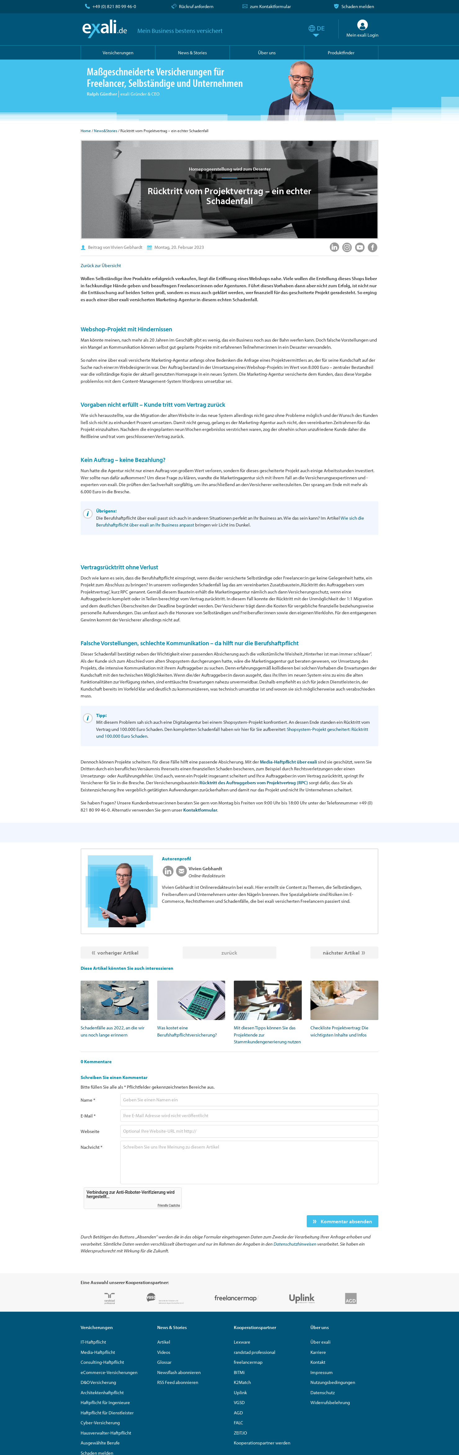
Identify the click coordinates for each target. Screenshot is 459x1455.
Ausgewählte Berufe (100, 1443)
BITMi (239, 1372)
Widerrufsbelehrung (330, 1402)
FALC (238, 1423)
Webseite (90, 1131)
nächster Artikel (341, 952)
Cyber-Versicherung (100, 1423)
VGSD (239, 1402)
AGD (238, 1413)
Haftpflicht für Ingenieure (105, 1402)
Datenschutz (322, 1392)
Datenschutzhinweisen (295, 1244)
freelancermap (248, 1362)
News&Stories (105, 130)
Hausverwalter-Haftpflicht (106, 1433)
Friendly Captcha (169, 1205)
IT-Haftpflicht (93, 1342)
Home (86, 130)
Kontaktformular (200, 810)
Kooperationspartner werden (262, 1443)
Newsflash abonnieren (179, 1372)
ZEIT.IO (240, 1433)
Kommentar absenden (345, 1221)
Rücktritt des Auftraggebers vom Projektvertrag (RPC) (253, 783)
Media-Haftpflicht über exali (288, 762)
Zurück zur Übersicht (101, 265)
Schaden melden (357, 6)
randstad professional (254, 1352)
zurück (229, 952)
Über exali (320, 1342)
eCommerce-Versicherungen (109, 1372)
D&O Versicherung (98, 1382)
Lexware (242, 1342)
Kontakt (317, 1362)
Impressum (321, 1372)
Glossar (164, 1362)
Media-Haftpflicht (98, 1352)
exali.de (105, 29)
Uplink (240, 1392)
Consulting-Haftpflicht (102, 1362)
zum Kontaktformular (270, 6)
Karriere (318, 1352)
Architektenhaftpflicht (102, 1392)
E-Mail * (88, 1116)
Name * (88, 1100)
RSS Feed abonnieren (177, 1382)
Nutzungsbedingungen (332, 1382)
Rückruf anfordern (196, 6)
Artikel (163, 1342)
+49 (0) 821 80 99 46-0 (114, 6)
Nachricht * (91, 1147)
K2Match (242, 1382)
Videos (163, 1352)
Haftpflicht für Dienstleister (107, 1413)
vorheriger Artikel (117, 952)
